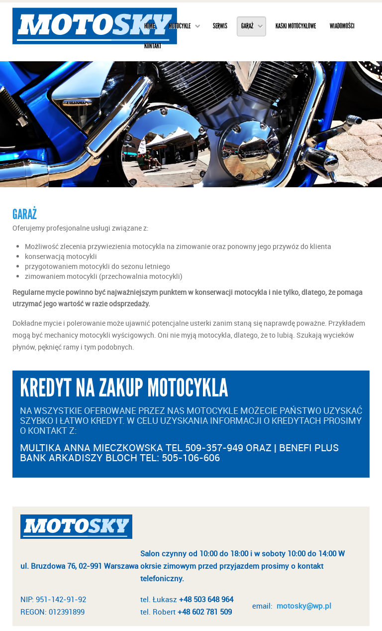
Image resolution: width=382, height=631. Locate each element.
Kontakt (152, 46)
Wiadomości (342, 26)
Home (149, 26)
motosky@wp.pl (304, 606)
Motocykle (180, 26)
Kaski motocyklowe (296, 26)
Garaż (247, 26)
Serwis (220, 26)
